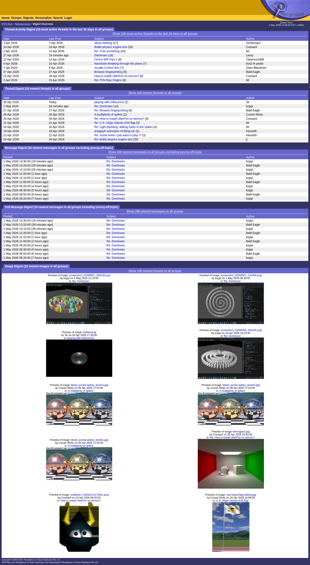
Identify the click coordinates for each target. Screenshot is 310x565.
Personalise (43, 17)
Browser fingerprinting (108, 71)
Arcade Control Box (106, 67)
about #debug (103, 43)
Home (6, 17)
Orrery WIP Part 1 (105, 59)
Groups (16, 17)
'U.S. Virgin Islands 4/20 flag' (232, 500)
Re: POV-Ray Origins (108, 80)
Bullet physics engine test (110, 47)
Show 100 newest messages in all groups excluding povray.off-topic (155, 152)
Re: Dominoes (103, 106)
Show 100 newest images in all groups (155, 270)
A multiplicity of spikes (108, 114)
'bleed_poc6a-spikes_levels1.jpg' (89, 440)
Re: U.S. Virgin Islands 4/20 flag (114, 122)
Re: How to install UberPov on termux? (119, 118)
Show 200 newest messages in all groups (155, 211)
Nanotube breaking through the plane (118, 63)
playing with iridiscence (109, 102)
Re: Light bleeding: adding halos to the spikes (123, 127)
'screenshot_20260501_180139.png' (90, 275)
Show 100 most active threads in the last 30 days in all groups (155, 33)
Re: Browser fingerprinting (111, 110)
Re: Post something (106, 51)
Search (58, 17)
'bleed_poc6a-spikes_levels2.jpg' (241, 385)
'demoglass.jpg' (241, 431)
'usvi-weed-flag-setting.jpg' (241, 494)
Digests (28, 17)
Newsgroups (23, 24)
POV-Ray (7, 24)
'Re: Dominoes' (80, 281)
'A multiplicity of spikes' (80, 390)
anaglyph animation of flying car (114, 131)
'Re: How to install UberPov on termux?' (232, 437)
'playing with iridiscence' (80, 338)
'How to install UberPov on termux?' (80, 500)
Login (68, 17)
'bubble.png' (89, 332)
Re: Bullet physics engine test (113, 139)
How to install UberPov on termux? (116, 76)
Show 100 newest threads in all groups (155, 92)
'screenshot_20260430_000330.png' (241, 330)
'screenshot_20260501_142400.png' (241, 275)
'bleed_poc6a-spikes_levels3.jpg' (89, 385)
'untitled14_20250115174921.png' (89, 494)
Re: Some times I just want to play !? (117, 135)
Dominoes (100, 55)
